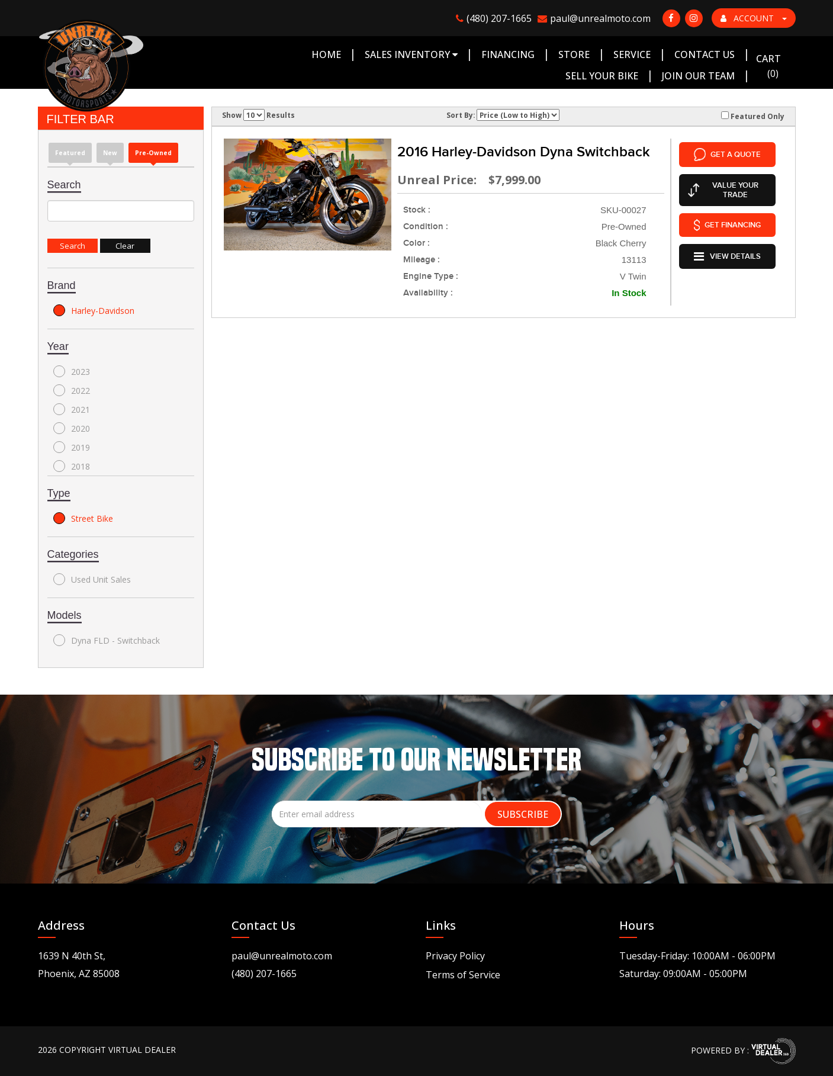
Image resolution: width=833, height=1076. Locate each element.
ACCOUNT (754, 18)
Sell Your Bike (601, 75)
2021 (71, 409)
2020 (71, 428)
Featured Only (752, 116)
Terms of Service (463, 974)
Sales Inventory (411, 54)
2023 (71, 371)
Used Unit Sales (92, 579)
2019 (71, 447)
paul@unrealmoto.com (281, 955)
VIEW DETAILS (727, 252)
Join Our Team (698, 75)
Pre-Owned (153, 153)
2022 (71, 390)
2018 (71, 466)
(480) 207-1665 (264, 973)
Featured (70, 153)
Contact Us (704, 54)
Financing (508, 54)
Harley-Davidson (93, 310)
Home (326, 54)
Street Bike (83, 518)
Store (574, 54)
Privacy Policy (455, 955)
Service (632, 54)
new (110, 153)
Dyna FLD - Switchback (106, 640)
